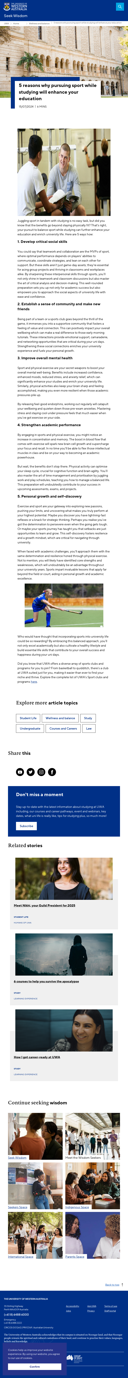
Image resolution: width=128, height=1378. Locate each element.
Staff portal (110, 1310)
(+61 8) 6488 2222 (13, 1322)
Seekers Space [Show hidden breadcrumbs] (22, 23)
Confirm (35, 1367)
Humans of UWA (22, 922)
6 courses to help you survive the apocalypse (46, 981)
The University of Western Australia (26, 1299)
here (34, 682)
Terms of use (110, 1306)
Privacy (91, 1310)
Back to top (112, 1284)
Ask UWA (91, 1306)
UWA (6, 23)
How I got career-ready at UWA (37, 1057)
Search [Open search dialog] (120, 7)
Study (17, 993)
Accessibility (72, 1306)
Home (16, 23)
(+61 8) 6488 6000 (16, 1314)
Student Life (21, 917)
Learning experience (26, 998)
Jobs (68, 1310)
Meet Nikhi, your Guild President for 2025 (44, 905)
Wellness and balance (39, 23)
